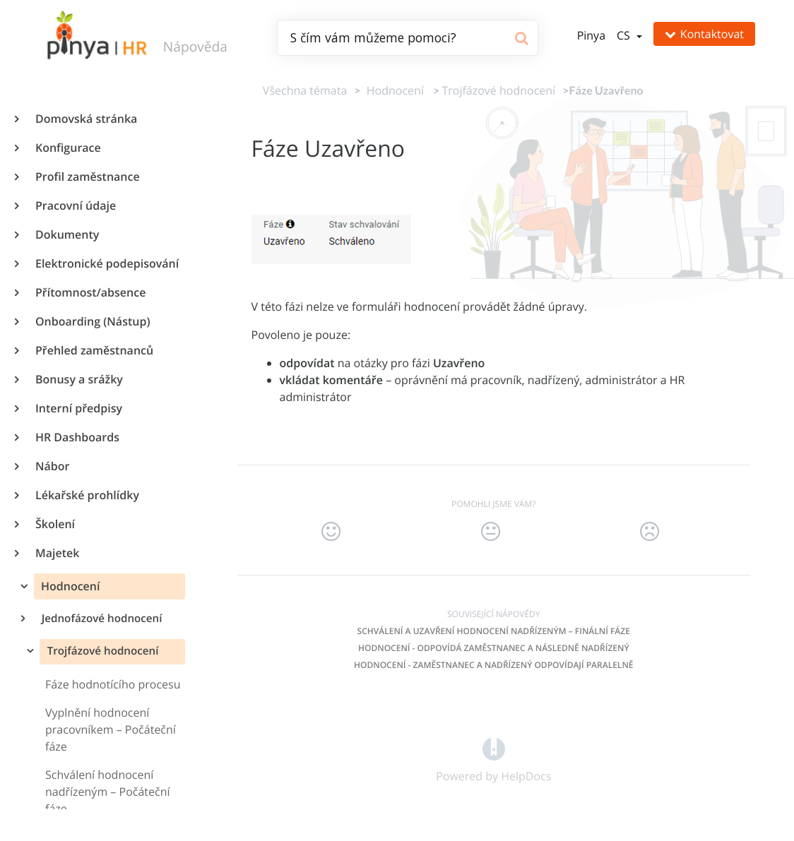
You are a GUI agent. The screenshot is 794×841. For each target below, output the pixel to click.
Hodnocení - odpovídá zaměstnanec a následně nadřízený (493, 648)
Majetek (56, 553)
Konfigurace (67, 147)
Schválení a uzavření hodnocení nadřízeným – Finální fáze (493, 631)
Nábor (51, 466)
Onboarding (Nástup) (92, 321)
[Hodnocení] (392, 90)
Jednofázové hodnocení (101, 619)
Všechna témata (305, 90)
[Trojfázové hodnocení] (498, 90)
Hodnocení (69, 586)
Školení (54, 524)
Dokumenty (66, 234)
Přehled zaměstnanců (93, 350)
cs (625, 35)
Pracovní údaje (75, 205)
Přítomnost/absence (90, 292)
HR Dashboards (76, 437)
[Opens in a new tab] (493, 748)
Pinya (591, 35)
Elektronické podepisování (106, 263)
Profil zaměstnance (87, 176)
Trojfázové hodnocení (102, 651)
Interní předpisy (78, 408)
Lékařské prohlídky (86, 495)
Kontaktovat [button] (704, 34)
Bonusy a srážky (78, 379)
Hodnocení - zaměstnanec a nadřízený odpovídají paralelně (493, 665)
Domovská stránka (85, 118)
